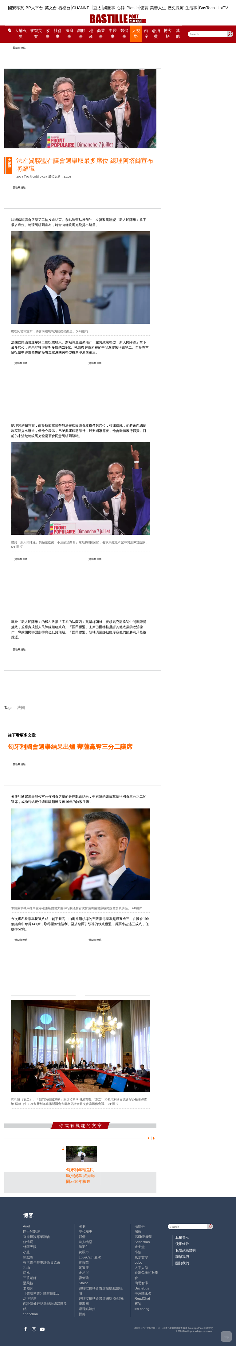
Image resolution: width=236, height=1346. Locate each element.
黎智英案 (36, 34)
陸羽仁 (84, 1247)
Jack (26, 1268)
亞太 (97, 8)
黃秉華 (84, 1262)
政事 (48, 34)
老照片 (28, 1288)
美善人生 (158, 8)
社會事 (58, 34)
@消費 (156, 34)
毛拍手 (140, 1226)
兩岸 (146, 34)
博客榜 (168, 34)
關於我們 (182, 1263)
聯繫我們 (182, 1256)
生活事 (191, 8)
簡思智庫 (141, 1283)
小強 (138, 1252)
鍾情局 (28, 1242)
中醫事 (113, 34)
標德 (82, 1314)
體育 (144, 8)
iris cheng (142, 1309)
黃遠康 (84, 1268)
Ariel (26, 1226)
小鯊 (26, 1252)
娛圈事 (109, 8)
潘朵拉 (28, 1283)
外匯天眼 (30, 1247)
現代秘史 (85, 1231)
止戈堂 (140, 1247)
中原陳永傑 (143, 1293)
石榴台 (64, 8)
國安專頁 (16, 8)
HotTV (222, 8)
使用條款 (182, 1244)
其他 (178, 34)
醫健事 (124, 34)
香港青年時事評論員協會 (41, 1262)
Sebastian (142, 1242)
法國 (21, 708)
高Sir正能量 (143, 1236)
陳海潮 (84, 1303)
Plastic (133, 8)
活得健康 (30, 1298)
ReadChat (142, 1298)
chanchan (30, 1314)
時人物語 (85, 1242)
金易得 (84, 1272)
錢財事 (81, 34)
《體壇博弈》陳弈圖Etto (41, 1293)
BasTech (207, 8)
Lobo (138, 1262)
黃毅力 (84, 1252)
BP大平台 (34, 8)
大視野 (136, 34)
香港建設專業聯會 (36, 1236)
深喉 (82, 1226)
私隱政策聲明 (185, 1250)
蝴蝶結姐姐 (87, 1309)
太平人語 (141, 1268)
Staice (83, 1283)
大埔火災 (21, 34)
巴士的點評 (31, 1231)
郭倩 (82, 1236)
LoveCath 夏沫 (90, 1257)
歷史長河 (176, 8)
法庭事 (69, 34)
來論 (138, 1303)
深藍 (138, 1231)
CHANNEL (82, 8)
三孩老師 (30, 1278)
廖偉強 (84, 1278)
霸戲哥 (28, 1257)
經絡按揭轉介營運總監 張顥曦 (101, 1298)
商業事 (101, 34)
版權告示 (182, 1237)
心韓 (121, 8)
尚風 (26, 1272)
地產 (91, 34)
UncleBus (142, 1288)
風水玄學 (141, 1257)
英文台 (51, 8)
